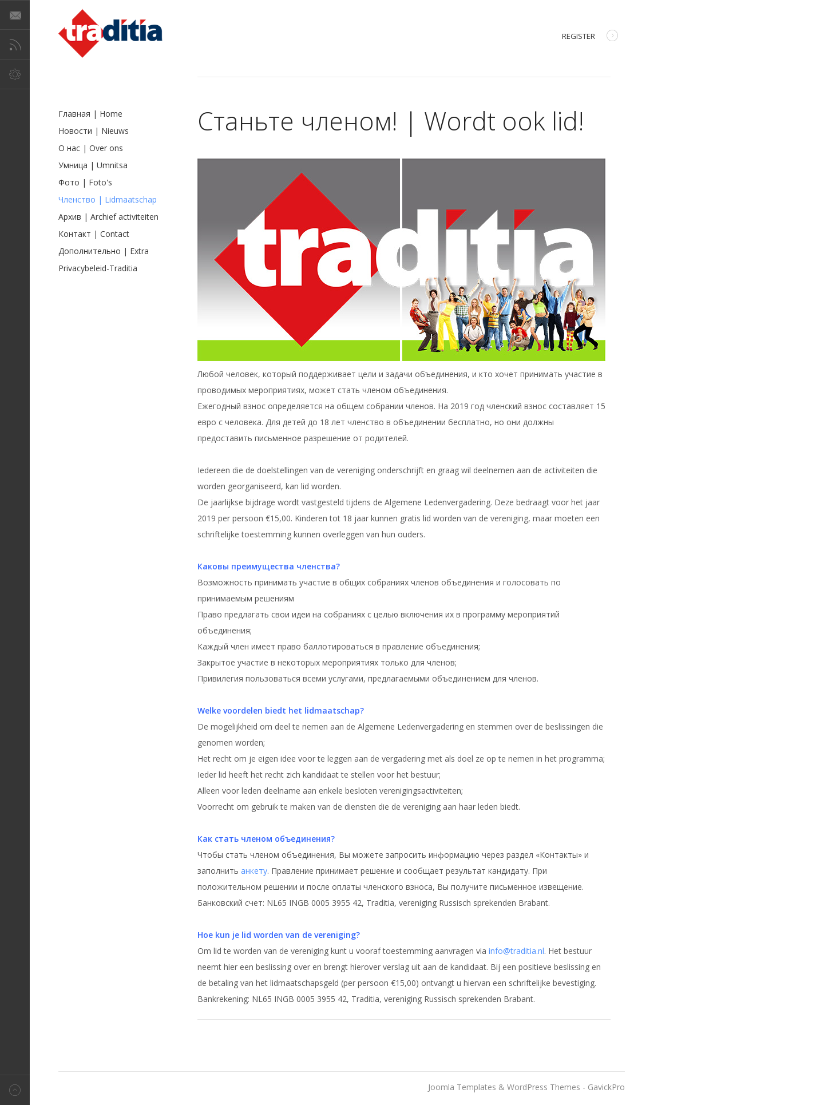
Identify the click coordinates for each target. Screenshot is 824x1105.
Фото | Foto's (85, 182)
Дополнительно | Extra (103, 250)
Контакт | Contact (93, 233)
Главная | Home (90, 113)
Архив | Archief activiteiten (108, 216)
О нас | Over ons (90, 147)
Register (590, 37)
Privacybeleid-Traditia (97, 268)
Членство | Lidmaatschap (107, 199)
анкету (254, 870)
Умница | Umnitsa (93, 165)
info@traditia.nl (516, 950)
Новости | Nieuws (93, 130)
